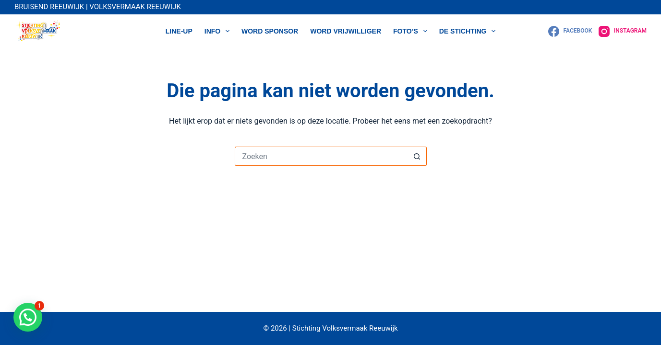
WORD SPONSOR (269, 31)
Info (218, 31)
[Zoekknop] (417, 156)
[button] (27, 317)
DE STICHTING (469, 31)
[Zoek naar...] (321, 156)
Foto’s (412, 31)
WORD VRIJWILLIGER (345, 31)
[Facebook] (570, 31)
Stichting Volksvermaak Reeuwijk (344, 328)
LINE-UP (179, 31)
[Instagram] (623, 31)
